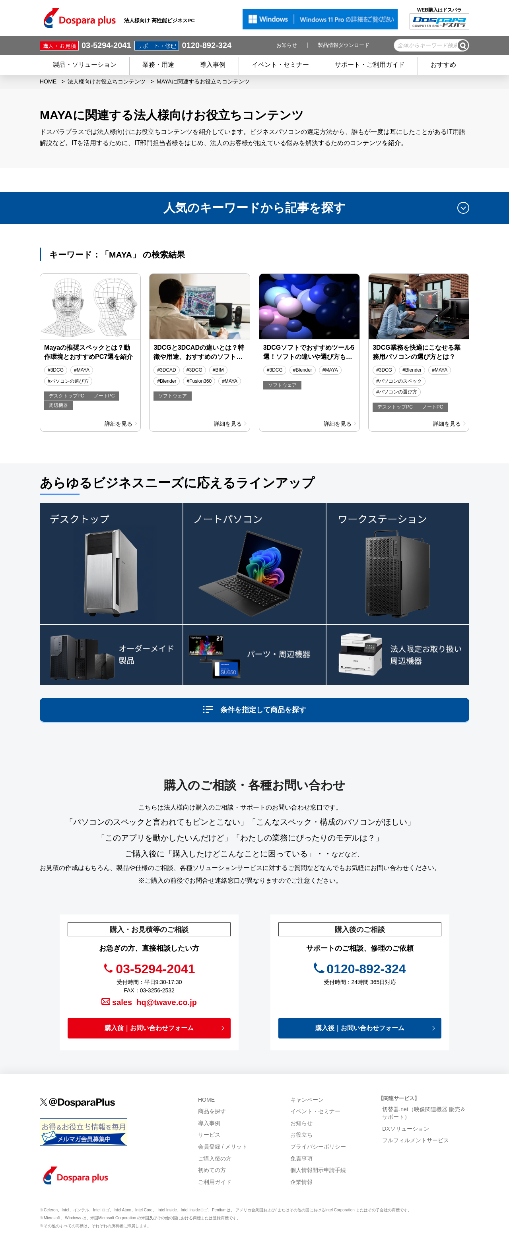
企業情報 (302, 1182)
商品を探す (212, 1111)
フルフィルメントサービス (416, 1140)
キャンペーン (307, 1100)
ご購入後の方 (214, 1158)
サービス (209, 1134)
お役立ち (301, 1134)
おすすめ (443, 64)
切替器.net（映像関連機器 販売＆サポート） (423, 1113)
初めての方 (212, 1170)
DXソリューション (406, 1129)
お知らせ (286, 45)
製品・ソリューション (85, 64)
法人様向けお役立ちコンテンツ (107, 81)
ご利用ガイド (214, 1182)
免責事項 (301, 1158)
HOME (48, 81)
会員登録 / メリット (222, 1146)
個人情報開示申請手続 (318, 1170)
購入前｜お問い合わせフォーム (149, 1028)
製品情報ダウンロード (343, 45)
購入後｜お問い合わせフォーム (359, 1028)
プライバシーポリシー (318, 1146)
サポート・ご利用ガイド (370, 64)
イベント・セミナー (280, 64)
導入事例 (212, 64)
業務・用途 (158, 64)
